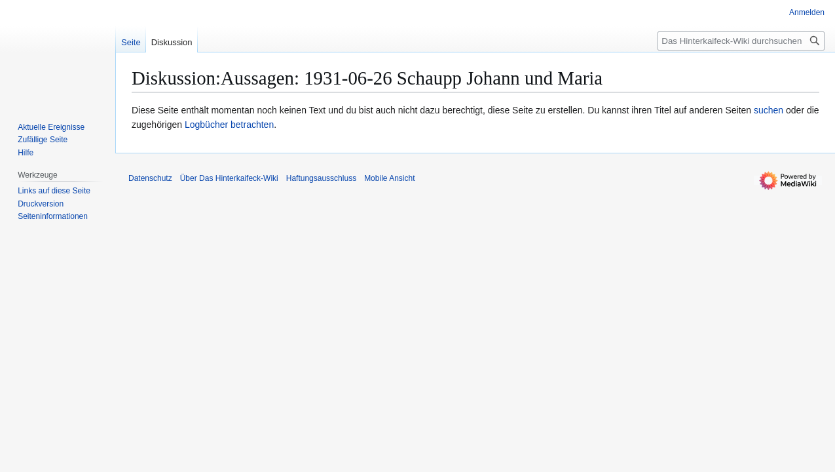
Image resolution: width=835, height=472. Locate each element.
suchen (768, 110)
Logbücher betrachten (229, 124)
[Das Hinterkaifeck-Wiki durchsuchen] (741, 40)
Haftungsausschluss (321, 178)
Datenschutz (150, 178)
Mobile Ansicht (389, 178)
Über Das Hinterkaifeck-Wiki (229, 178)
